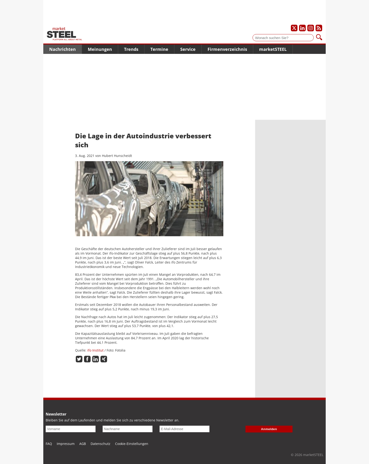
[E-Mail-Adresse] (184, 429)
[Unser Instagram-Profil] (310, 28)
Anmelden (269, 429)
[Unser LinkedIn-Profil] (302, 28)
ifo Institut (95, 350)
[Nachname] (127, 429)
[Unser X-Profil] (294, 28)
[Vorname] (71, 429)
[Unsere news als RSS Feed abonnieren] (319, 28)
